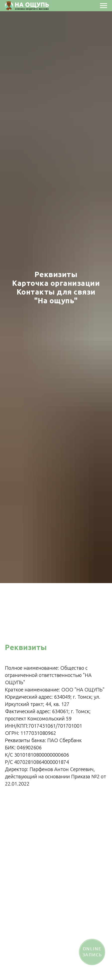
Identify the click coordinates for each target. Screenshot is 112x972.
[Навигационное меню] (103, 5)
